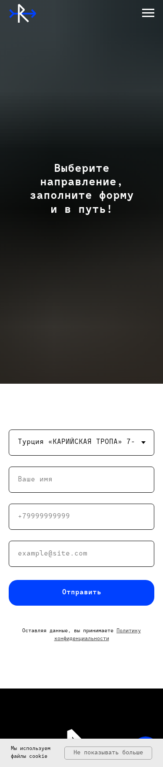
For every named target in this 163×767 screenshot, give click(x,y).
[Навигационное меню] (148, 13)
